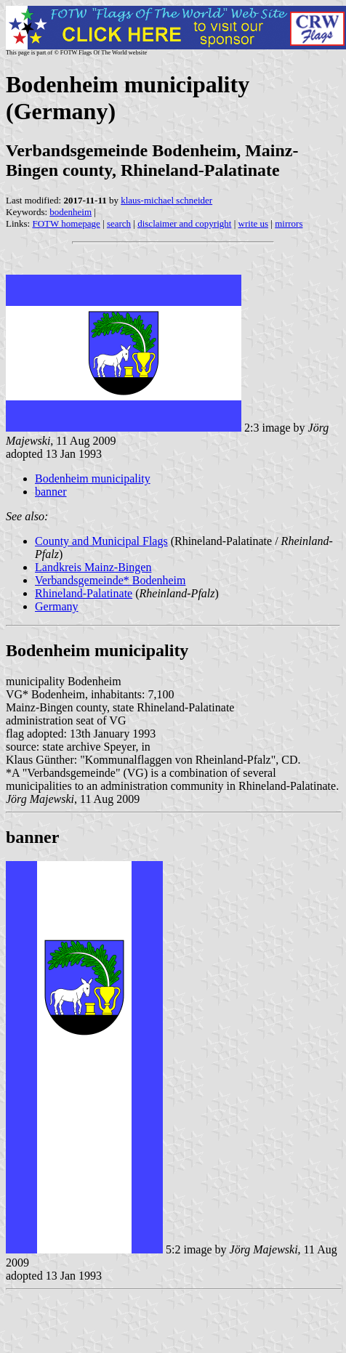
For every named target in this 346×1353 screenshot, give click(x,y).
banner (51, 491)
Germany (57, 606)
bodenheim (70, 211)
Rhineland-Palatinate (83, 593)
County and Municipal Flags (101, 541)
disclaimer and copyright (184, 223)
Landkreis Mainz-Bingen (93, 567)
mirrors (288, 223)
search (119, 223)
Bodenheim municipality (92, 478)
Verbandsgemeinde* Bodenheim (110, 580)
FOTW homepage (66, 223)
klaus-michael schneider (166, 200)
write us (253, 223)
